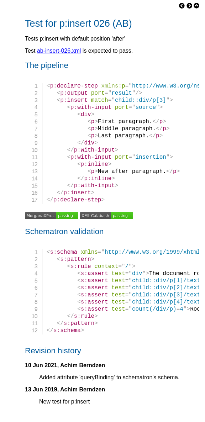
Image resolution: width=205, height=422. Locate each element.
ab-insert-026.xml (59, 51)
